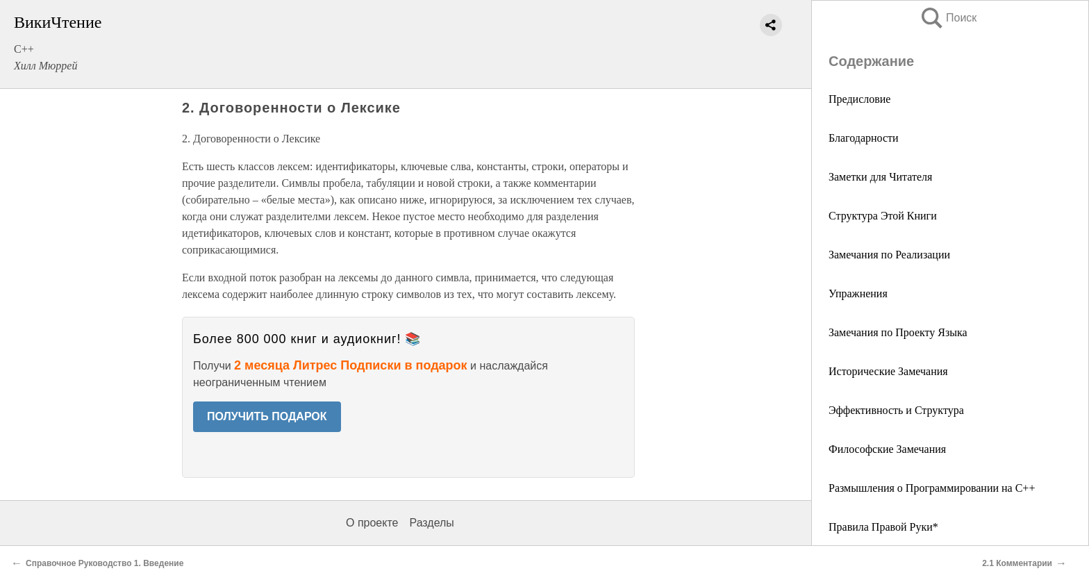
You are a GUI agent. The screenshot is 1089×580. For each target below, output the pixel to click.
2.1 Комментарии (1017, 563)
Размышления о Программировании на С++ (932, 488)
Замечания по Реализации (889, 254)
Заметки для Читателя (880, 177)
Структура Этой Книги (883, 216)
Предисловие (859, 99)
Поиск (948, 18)
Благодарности (864, 138)
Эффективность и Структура (896, 410)
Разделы (431, 523)
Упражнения (858, 293)
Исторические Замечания (888, 371)
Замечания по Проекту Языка (898, 332)
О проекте (372, 523)
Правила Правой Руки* (883, 527)
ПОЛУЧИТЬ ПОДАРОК (267, 416)
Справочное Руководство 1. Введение (104, 563)
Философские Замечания (887, 449)
